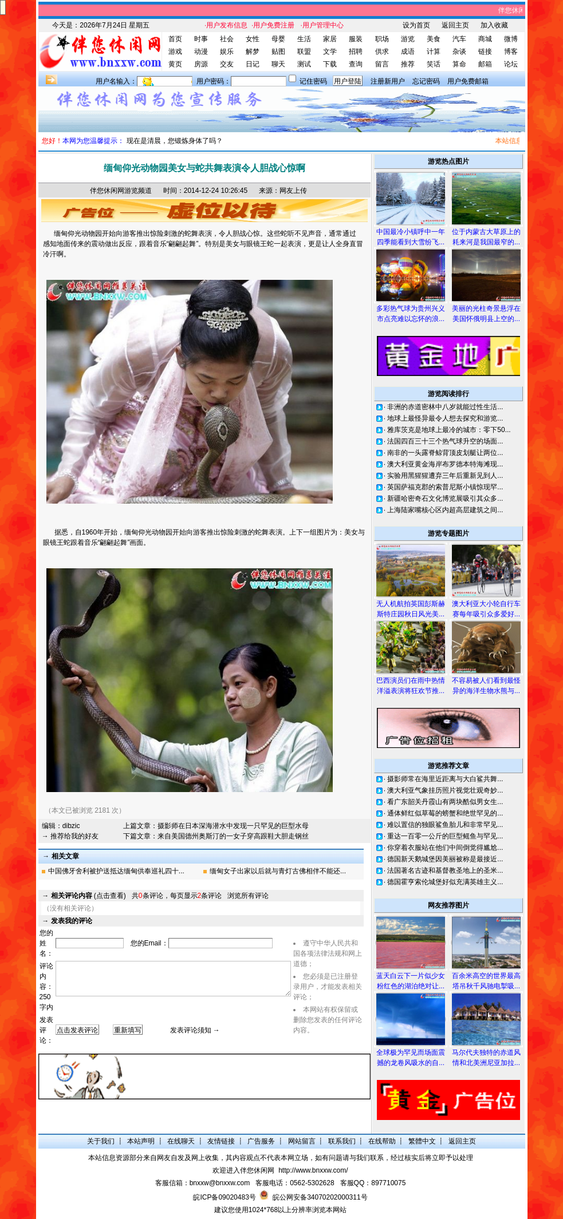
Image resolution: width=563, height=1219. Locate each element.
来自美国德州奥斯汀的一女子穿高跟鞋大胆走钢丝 (233, 836)
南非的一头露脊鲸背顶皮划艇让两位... (445, 453)
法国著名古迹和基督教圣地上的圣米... (445, 870)
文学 (330, 52)
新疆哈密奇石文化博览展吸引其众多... (445, 498)
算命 (459, 64)
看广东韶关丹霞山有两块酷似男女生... (445, 802)
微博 (511, 39)
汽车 (459, 39)
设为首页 (416, 25)
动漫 (201, 52)
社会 (227, 39)
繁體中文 (422, 1141)
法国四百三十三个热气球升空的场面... (445, 441)
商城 (485, 39)
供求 (382, 52)
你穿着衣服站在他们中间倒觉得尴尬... (445, 848)
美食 (433, 39)
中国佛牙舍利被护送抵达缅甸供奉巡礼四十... (116, 871)
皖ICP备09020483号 (224, 1197)
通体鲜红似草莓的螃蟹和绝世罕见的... (445, 813)
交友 (227, 64)
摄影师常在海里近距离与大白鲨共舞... (445, 779)
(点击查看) (88, 896)
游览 (408, 39)
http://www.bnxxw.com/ (313, 1170)
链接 (485, 52)
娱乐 (227, 52)
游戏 (175, 52)
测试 (304, 64)
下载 (330, 64)
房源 (201, 64)
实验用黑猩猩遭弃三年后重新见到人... (445, 476)
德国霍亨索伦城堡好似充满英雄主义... (445, 882)
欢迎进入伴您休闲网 (243, 1170)
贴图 (278, 52)
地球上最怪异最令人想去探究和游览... (445, 418)
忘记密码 (426, 81)
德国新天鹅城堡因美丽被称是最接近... (445, 859)
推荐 (408, 64)
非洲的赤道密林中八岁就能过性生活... (445, 407)
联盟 (304, 52)
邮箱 (485, 64)
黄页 (175, 64)
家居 (330, 39)
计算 (433, 52)
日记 (252, 64)
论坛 (511, 64)
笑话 (433, 64)
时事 (201, 39)
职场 (382, 39)
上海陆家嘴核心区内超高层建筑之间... (445, 510)
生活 (304, 39)
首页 (175, 39)
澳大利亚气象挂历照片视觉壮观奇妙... (445, 790)
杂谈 (459, 52)
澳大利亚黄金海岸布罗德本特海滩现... (445, 464)
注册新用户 (388, 81)
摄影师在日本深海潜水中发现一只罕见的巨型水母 (233, 826)
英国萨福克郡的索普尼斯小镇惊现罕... (445, 487)
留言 (382, 64)
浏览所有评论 (248, 896)
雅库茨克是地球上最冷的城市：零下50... (448, 430)
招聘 (356, 52)
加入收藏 (494, 25)
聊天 (278, 64)
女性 (252, 39)
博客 (511, 52)
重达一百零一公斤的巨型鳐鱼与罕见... (445, 836)
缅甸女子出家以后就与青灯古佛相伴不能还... (278, 871)
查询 (356, 64)
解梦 (252, 52)
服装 (356, 39)
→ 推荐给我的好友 (70, 836)
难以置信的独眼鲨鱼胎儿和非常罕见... (445, 825)
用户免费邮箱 (468, 81)
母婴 (278, 39)
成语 (408, 52)
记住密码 (313, 81)
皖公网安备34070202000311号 (320, 1197)
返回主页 (455, 25)
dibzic (71, 826)
